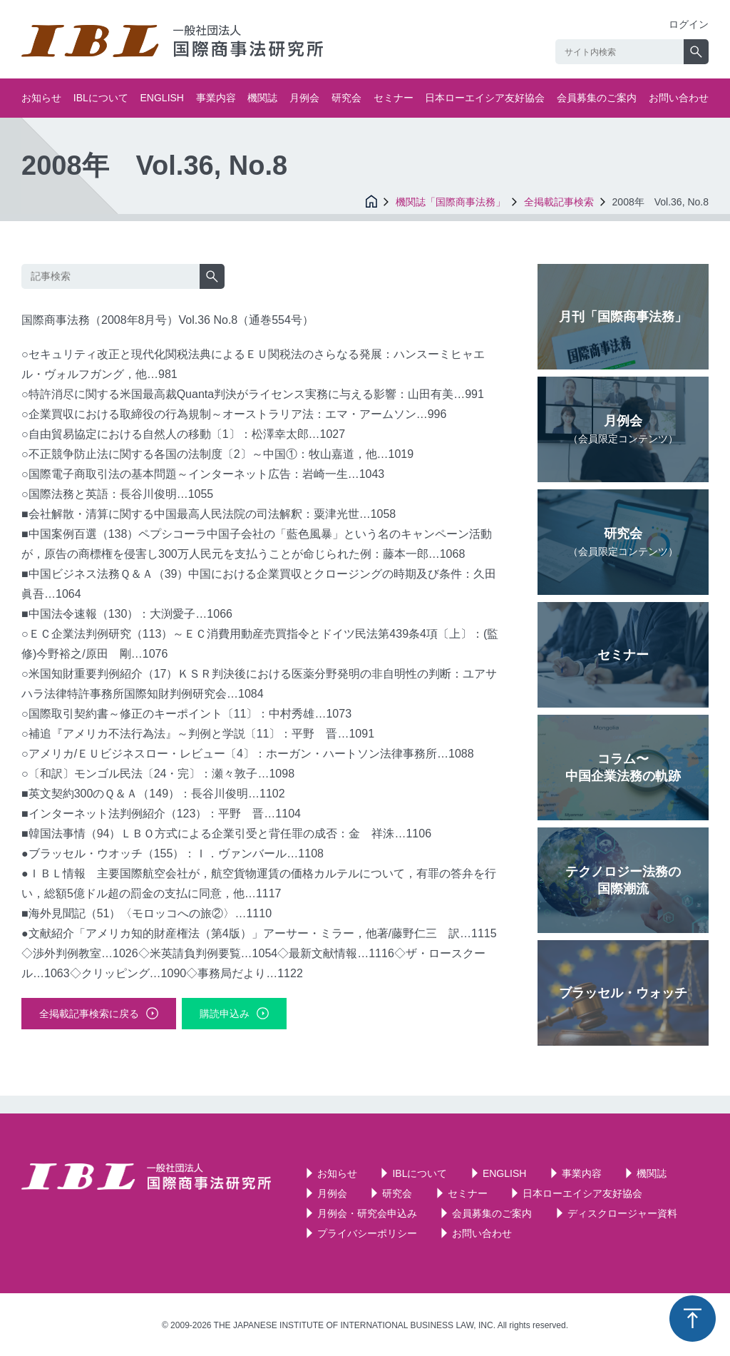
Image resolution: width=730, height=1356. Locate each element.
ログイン (689, 24)
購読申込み (225, 1013)
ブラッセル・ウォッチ (623, 993)
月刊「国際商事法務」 (623, 317)
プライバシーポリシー (367, 1233)
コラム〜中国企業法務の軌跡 (623, 767)
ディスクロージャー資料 (622, 1213)
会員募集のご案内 (597, 97)
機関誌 (262, 97)
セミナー (393, 97)
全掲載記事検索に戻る (89, 1013)
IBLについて (100, 97)
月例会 (304, 97)
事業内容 (216, 97)
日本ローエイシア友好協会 (485, 97)
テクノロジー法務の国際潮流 (623, 880)
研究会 (346, 97)
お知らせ (41, 97)
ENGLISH (162, 97)
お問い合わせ (679, 97)
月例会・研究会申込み (367, 1213)
